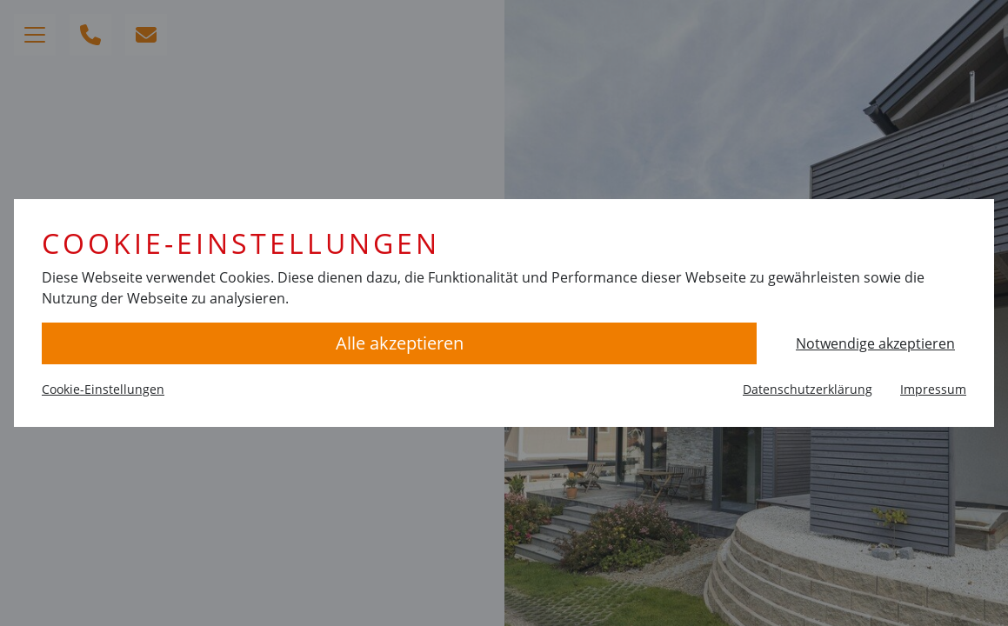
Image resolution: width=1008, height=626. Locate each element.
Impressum (933, 389)
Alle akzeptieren (400, 343)
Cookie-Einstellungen (103, 389)
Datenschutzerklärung (807, 389)
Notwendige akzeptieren (875, 343)
